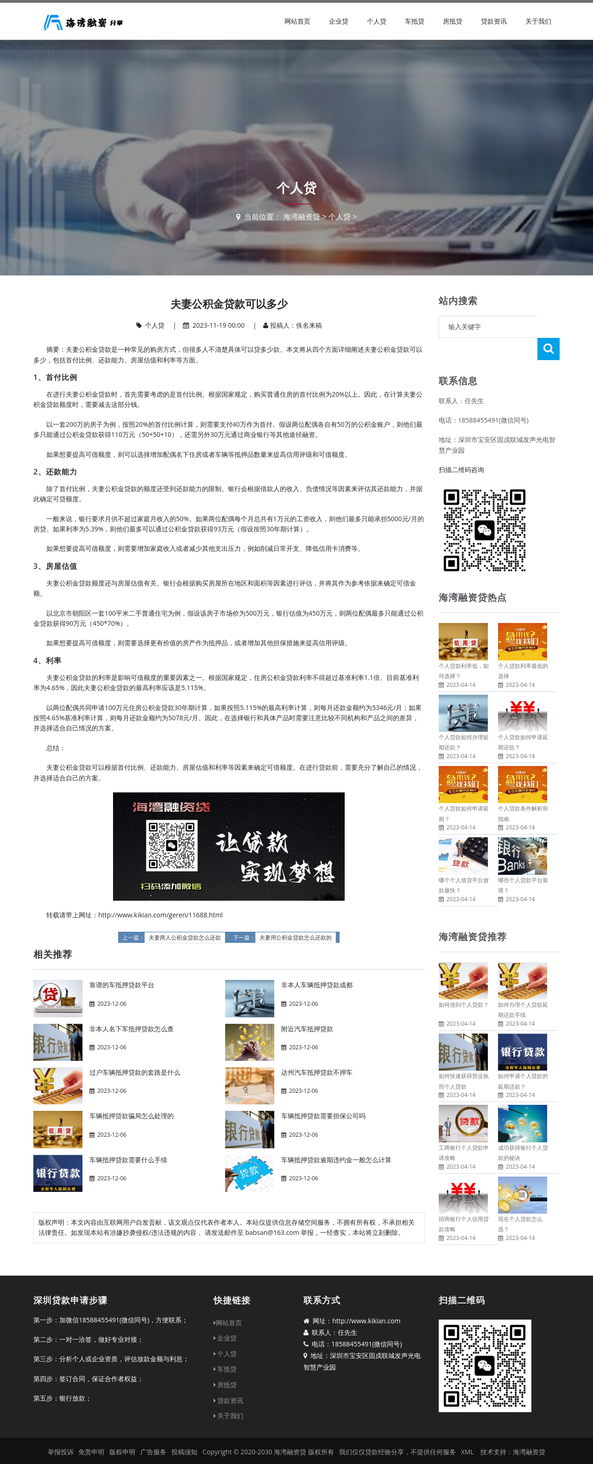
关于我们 (538, 21)
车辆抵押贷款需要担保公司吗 (323, 1115)
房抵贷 (452, 21)
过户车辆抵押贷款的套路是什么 (134, 1072)
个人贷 (376, 21)
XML (467, 1440)
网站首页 (297, 21)
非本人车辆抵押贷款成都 (317, 984)
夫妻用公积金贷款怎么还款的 (295, 937)
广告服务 (153, 1440)
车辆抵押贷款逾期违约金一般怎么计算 (336, 1159)
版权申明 (122, 1440)
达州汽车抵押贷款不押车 (317, 1072)
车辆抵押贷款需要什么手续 (128, 1159)
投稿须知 (184, 1440)
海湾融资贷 (301, 217)
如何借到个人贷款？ (464, 982)
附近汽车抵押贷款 (307, 1028)
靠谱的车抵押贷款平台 (121, 984)
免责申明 (91, 1440)
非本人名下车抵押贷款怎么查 (131, 1028)
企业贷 (338, 21)
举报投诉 (61, 1440)
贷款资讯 (494, 21)
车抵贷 (414, 21)
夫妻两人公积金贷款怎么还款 (185, 937)
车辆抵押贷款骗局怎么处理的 (131, 1115)
